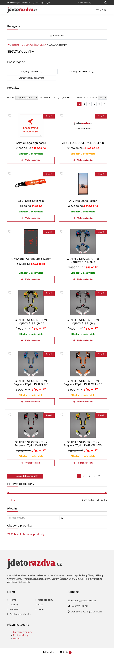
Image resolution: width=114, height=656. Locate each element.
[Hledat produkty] (89, 2)
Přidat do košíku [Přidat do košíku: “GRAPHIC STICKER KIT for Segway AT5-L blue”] (85, 279)
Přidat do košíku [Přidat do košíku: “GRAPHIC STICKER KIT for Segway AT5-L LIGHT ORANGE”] (85, 401)
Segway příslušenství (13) (81, 71)
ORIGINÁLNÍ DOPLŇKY (34, 45)
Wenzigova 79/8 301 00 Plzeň (86, 611)
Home (13, 600)
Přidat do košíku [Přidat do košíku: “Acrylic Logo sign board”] (33, 160)
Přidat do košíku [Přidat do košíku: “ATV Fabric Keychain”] (33, 218)
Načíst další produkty (27, 476)
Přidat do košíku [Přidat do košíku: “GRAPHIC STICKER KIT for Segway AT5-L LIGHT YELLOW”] (85, 463)
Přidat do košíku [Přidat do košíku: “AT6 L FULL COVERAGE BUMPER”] (85, 160)
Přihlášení (49, 652)
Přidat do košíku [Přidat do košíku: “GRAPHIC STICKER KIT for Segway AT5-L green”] (33, 340)
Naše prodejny (45, 600)
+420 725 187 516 (41, 3)
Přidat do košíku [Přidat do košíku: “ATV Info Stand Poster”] (85, 218)
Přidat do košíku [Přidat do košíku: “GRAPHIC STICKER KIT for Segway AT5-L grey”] (85, 340)
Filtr (13, 500)
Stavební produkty (22, 632)
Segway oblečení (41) (31, 71)
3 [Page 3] (89, 104)
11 (99, 476)
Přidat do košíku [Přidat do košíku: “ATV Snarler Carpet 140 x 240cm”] (33, 279)
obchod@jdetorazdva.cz (18, 3)
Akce (40, 604)
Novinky (14, 604)
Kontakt (14, 609)
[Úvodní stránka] (8, 45)
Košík (65, 652)
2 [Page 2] (84, 104)
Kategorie (57, 36)
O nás (41, 609)
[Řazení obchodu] (26, 98)
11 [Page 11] (99, 104)
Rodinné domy (20, 635)
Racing (15, 45)
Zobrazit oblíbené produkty (27, 534)
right (104, 476)
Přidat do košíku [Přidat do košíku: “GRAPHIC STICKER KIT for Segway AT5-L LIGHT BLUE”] (33, 401)
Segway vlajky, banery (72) (32, 78)
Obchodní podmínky (20, 614)
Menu (101, 10)
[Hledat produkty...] (104, 2)
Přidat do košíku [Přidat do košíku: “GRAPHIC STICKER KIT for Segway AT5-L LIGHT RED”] (33, 463)
